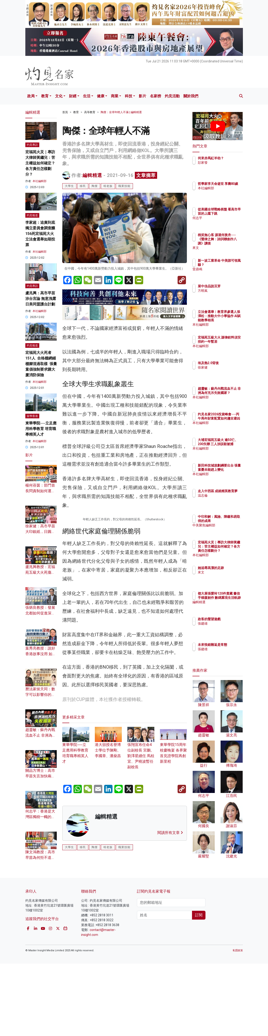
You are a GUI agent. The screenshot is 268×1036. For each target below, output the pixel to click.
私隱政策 (238, 1022)
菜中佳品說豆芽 (229, 286)
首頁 (65, 112)
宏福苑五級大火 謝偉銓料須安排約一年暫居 (229, 341)
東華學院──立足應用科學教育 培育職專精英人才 (41, 429)
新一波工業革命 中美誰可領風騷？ (229, 265)
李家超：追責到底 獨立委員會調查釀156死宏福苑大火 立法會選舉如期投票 (40, 233)
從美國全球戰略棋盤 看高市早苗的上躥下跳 (229, 213)
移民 (83, 186)
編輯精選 (92, 175)
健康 (100, 96)
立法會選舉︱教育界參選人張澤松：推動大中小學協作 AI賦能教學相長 (229, 320)
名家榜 (155, 96)
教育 (45, 96)
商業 (114, 96)
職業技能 (124, 186)
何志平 (223, 222)
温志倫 (223, 499)
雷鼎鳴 (223, 273)
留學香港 (32, 416)
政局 (31, 96)
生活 (86, 96)
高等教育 (89, 112)
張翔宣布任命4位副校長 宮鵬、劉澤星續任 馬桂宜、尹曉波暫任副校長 (140, 833)
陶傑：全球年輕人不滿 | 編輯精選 (121, 112)
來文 (221, 248)
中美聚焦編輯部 (229, 529)
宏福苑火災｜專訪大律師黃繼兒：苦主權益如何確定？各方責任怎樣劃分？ (40, 163)
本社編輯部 (39, 181)
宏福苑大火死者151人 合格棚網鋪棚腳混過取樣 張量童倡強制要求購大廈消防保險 (41, 363)
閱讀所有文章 (170, 916)
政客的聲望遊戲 (229, 619)
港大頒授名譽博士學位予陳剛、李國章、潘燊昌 (108, 828)
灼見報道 (32, 215)
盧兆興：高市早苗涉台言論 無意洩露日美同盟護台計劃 (40, 298)
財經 (72, 96)
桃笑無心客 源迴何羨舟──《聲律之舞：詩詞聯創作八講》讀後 (229, 243)
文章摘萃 (146, 175)
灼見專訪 (32, 144)
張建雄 (223, 623)
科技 (128, 96)
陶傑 (95, 186)
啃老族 (107, 186)
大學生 (69, 186)
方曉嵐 (223, 290)
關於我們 (190, 96)
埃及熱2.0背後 (228, 363)
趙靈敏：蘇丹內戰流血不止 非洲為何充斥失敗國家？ (40, 735)
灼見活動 (172, 96)
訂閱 (198, 987)
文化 (59, 96)
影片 (142, 96)
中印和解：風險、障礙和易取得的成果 (229, 521)
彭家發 (223, 167)
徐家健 (223, 367)
